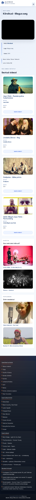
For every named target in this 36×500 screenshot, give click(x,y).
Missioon (16, 497)
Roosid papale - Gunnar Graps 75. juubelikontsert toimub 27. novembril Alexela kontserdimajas (17, 483)
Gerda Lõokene (7, 375)
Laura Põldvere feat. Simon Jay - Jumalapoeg (16, 455)
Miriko (4, 388)
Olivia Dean (6, 402)
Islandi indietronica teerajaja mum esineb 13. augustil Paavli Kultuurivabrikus (17, 478)
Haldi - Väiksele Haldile (9, 449)
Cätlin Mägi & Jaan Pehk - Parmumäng (13, 218)
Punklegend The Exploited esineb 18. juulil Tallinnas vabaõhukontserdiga (17, 473)
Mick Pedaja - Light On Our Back (12, 437)
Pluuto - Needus (7, 443)
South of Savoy (7, 372)
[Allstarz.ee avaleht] (8, 2)
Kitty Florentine (7, 394)
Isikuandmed (22, 497)
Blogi (11, 497)
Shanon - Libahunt (8, 290)
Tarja (4, 369)
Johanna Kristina (7, 381)
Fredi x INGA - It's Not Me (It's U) (12, 267)
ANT (4, 385)
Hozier (4, 429)
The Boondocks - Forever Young (12, 440)
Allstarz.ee (24, 496)
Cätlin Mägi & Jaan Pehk (9, 223)
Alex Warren (6, 414)
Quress (5, 378)
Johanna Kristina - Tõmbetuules (12, 464)
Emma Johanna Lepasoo (10, 391)
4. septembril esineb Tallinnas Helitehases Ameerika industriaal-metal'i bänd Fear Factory (17, 488)
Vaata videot (18, 111)
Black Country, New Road (10, 405)
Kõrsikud (10, 43)
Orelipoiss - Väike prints (12, 177)
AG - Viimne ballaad (8, 452)
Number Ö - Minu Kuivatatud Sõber (13, 346)
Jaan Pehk (6, 102)
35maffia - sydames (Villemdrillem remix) (14, 461)
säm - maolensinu (8, 458)
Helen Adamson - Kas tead (10, 325)
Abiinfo (7, 497)
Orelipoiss (6, 181)
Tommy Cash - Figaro (9, 446)
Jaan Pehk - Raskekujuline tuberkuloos (13, 97)
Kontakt (28, 497)
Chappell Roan (7, 411)
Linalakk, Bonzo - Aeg (11, 137)
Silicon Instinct (7, 366)
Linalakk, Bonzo (7, 142)
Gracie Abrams (7, 420)
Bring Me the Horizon (9, 426)
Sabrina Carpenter (8, 423)
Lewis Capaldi (6, 408)
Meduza (5, 417)
